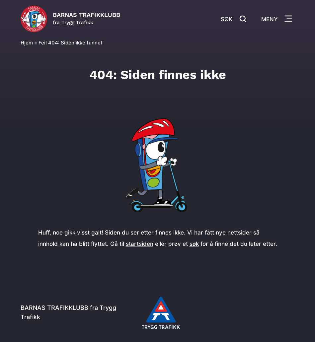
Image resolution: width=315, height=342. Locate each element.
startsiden (139, 243)
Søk (234, 19)
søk (194, 243)
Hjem (27, 42)
